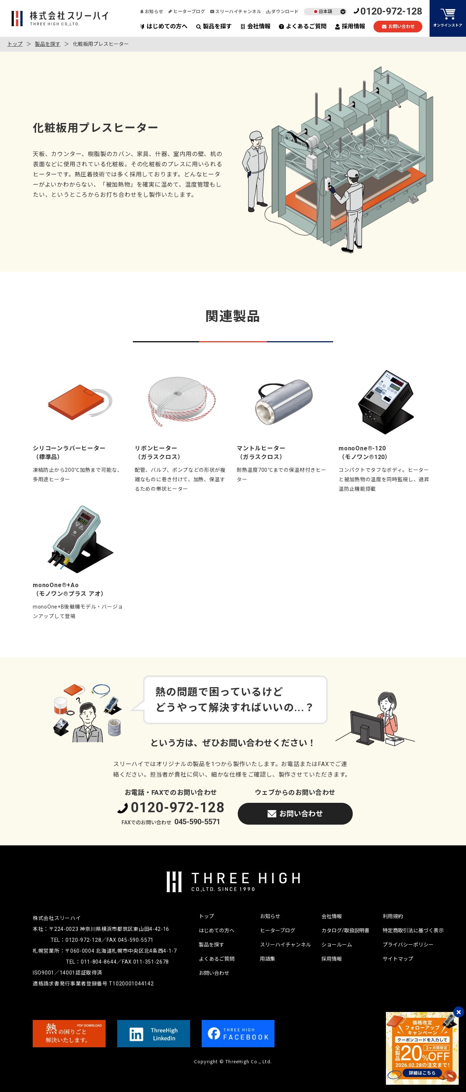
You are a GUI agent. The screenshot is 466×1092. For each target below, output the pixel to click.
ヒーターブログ (186, 11)
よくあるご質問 (303, 26)
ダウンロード (282, 11)
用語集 (267, 959)
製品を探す (214, 26)
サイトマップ (398, 959)
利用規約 (393, 916)
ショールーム (336, 945)
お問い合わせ (398, 26)
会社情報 (255, 26)
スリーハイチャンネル (235, 11)
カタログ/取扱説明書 (345, 930)
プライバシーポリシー (408, 945)
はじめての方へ (163, 26)
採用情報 (350, 26)
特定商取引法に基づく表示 (413, 930)
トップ (15, 44)
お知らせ (151, 11)
